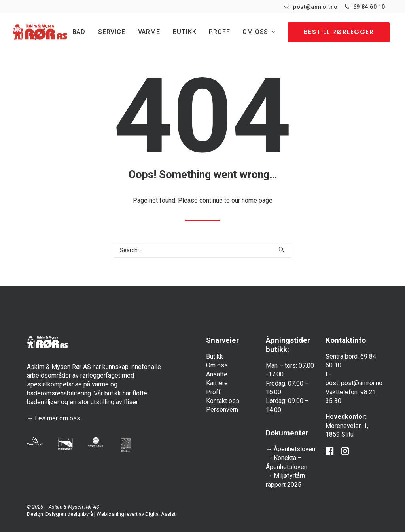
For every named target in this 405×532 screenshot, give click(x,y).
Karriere (217, 383)
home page (257, 200)
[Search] (202, 250)
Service (111, 32)
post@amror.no (315, 7)
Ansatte (216, 374)
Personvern (222, 409)
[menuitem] (311, 6)
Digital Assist (160, 514)
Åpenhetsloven (294, 449)
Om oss (258, 32)
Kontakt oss (222, 401)
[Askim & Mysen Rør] (40, 32)
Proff (219, 32)
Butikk (185, 32)
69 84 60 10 (369, 7)
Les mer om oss (57, 418)
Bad (78, 32)
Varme (149, 32)
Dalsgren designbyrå (69, 514)
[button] (281, 249)
